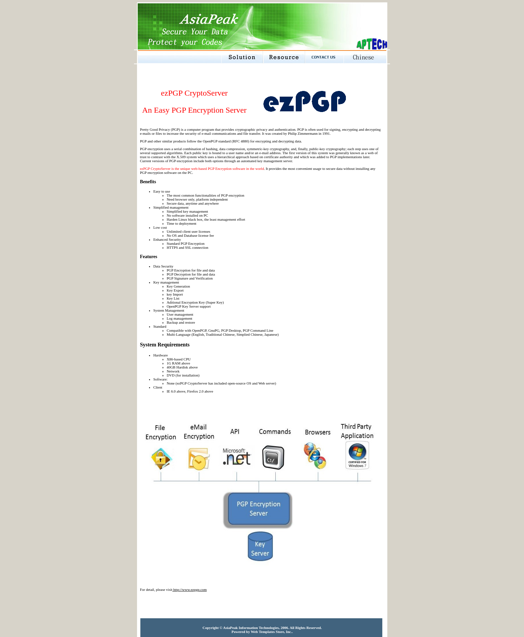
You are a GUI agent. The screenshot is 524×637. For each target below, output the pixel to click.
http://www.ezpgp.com (189, 590)
